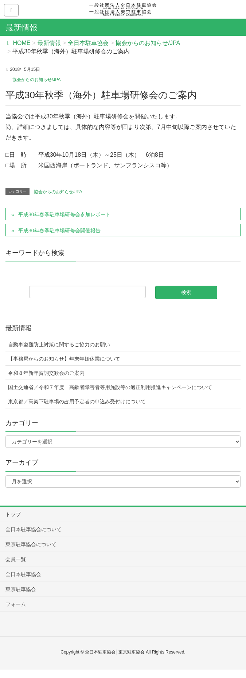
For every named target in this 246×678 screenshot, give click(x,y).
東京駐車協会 (20, 589)
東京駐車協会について (30, 544)
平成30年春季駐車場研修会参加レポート (64, 214)
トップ (13, 514)
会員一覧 (15, 559)
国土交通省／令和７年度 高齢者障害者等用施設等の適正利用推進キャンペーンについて (110, 387)
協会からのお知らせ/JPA (36, 79)
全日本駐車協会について (33, 529)
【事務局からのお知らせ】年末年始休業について (64, 359)
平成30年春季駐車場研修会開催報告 (59, 230)
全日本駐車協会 (23, 574)
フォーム (15, 604)
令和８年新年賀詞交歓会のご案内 (46, 373)
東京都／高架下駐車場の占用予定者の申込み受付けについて (77, 401)
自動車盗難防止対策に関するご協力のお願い (59, 344)
